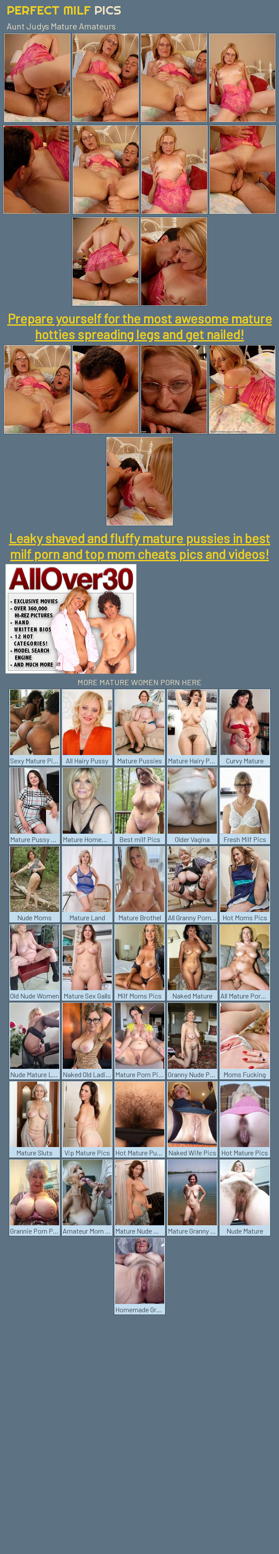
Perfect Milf (64, 10)
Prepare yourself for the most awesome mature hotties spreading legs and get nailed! (139, 326)
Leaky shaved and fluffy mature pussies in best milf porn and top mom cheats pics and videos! (139, 546)
